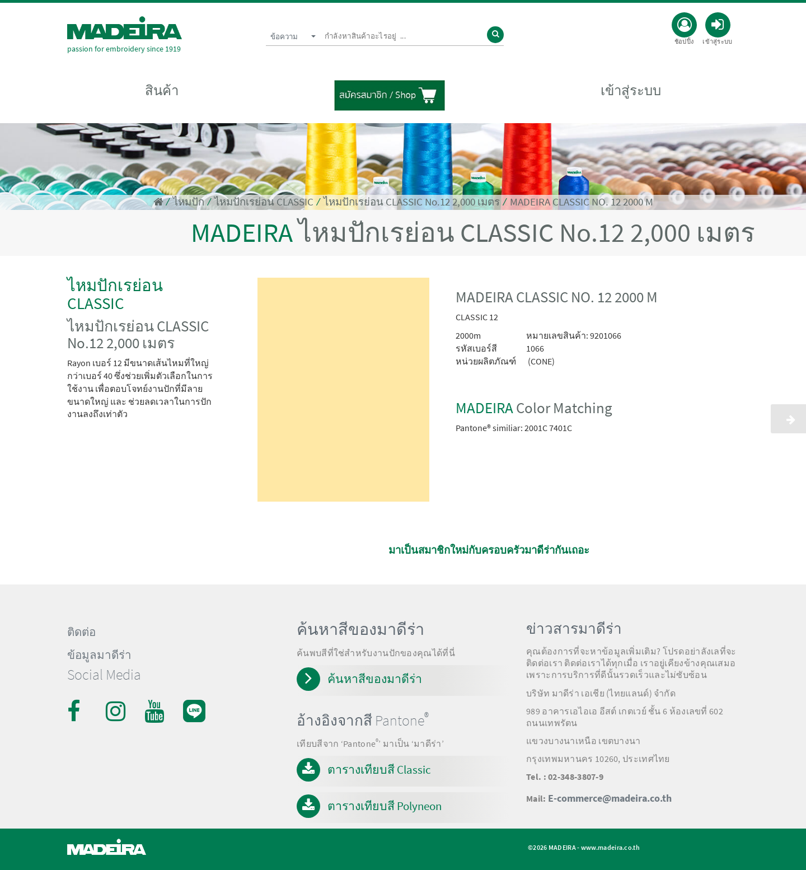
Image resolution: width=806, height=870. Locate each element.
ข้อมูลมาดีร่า (99, 655)
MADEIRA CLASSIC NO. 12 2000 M (581, 201)
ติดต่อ (81, 632)
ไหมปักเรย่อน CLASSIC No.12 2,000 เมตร (412, 201)
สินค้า (162, 90)
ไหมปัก (188, 201)
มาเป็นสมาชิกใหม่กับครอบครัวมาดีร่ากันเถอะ (488, 550)
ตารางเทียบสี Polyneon (384, 805)
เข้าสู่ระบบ (631, 90)
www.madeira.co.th (610, 847)
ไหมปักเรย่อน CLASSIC (263, 201)
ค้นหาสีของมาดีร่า (374, 678)
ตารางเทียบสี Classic (379, 769)
